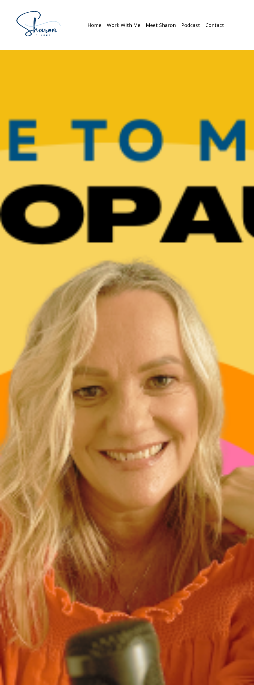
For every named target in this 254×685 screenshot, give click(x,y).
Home (94, 25)
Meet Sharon (161, 25)
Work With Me (123, 25)
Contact (214, 25)
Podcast (190, 25)
